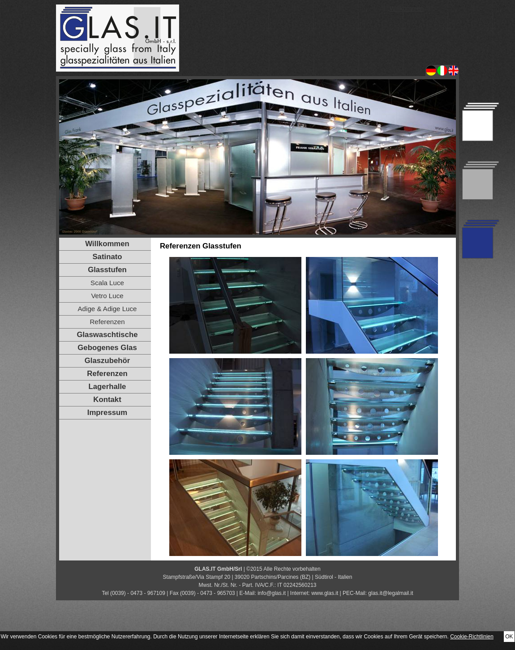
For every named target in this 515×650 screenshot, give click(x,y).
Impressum (107, 412)
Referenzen (107, 321)
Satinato (107, 256)
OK (509, 636)
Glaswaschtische (107, 334)
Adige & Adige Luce (107, 308)
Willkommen (407, 8)
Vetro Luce (107, 295)
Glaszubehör (107, 360)
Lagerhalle (107, 386)
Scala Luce (107, 283)
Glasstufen (107, 269)
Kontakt (107, 399)
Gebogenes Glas (107, 347)
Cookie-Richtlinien (472, 636)
